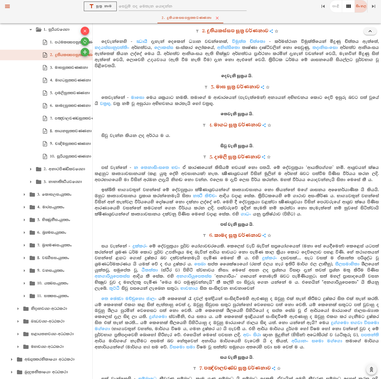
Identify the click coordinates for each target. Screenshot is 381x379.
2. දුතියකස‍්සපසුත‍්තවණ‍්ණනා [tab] (191, 18)
